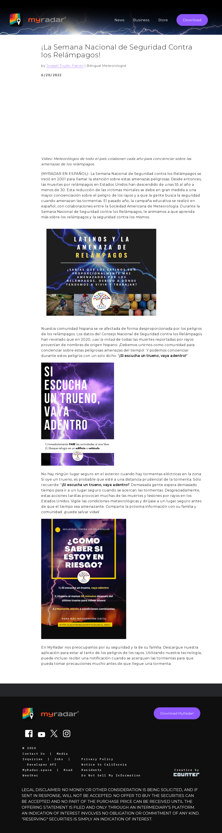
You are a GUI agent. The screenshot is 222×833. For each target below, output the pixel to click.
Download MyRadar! (177, 713)
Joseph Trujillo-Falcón (65, 66)
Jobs (59, 759)
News (119, 20)
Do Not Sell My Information (111, 775)
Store (163, 20)
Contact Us (34, 753)
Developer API (42, 764)
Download (192, 20)
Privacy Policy (97, 759)
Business (141, 20)
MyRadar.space (37, 770)
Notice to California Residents (104, 767)
